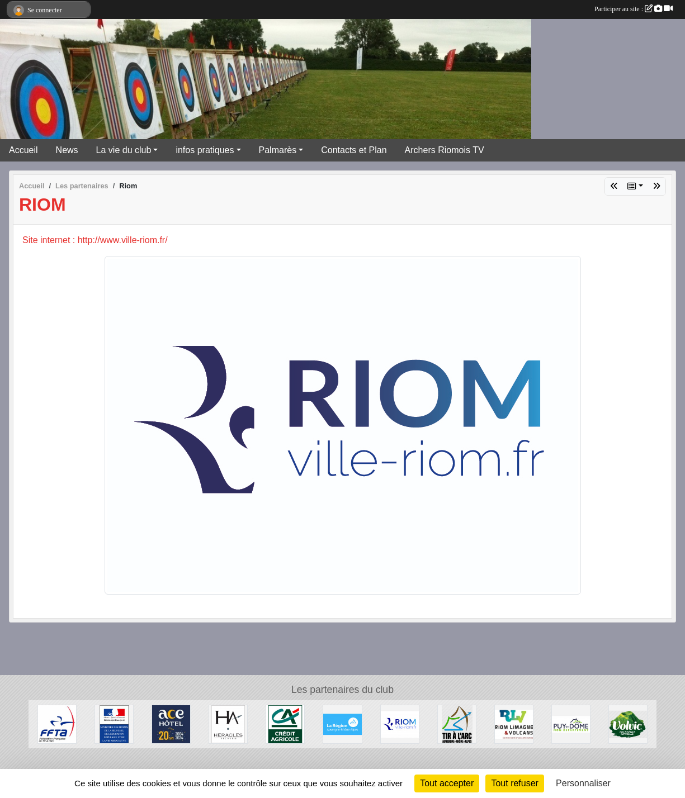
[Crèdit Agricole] (285, 723)
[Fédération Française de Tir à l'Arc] (57, 723)
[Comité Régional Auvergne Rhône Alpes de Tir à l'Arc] (456, 723)
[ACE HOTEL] (171, 723)
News (67, 150)
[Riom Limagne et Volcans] (513, 723)
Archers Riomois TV (444, 150)
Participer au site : (633, 9)
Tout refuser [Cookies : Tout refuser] (514, 783)
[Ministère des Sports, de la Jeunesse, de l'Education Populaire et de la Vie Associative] (114, 723)
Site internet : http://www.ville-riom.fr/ (95, 240)
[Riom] (399, 723)
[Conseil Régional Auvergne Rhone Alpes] (342, 723)
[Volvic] (628, 723)
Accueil (23, 150)
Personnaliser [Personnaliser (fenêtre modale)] (583, 783)
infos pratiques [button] (205, 150)
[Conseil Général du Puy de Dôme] (570, 723)
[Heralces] (228, 723)
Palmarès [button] (278, 150)
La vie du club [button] (124, 150)
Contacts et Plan (353, 150)
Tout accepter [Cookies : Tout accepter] (447, 783)
